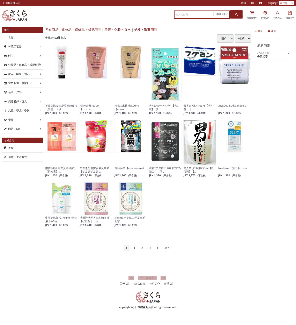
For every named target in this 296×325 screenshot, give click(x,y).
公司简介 (154, 283)
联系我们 (169, 283)
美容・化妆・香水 (117, 29)
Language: (273, 3)
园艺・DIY (14, 129)
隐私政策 (139, 283)
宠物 (11, 119)
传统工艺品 (15, 46)
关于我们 (125, 283)
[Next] (167, 248)
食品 (11, 37)
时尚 (11, 55)
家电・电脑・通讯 (19, 74)
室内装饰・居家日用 (20, 83)
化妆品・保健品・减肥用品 (81, 29)
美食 (11, 148)
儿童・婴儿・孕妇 (19, 110)
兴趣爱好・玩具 (17, 101)
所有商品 (51, 29)
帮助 (243, 3)
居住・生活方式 (17, 157)
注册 (272, 31)
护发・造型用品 (145, 29)
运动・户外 (15, 92)
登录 (259, 31)
